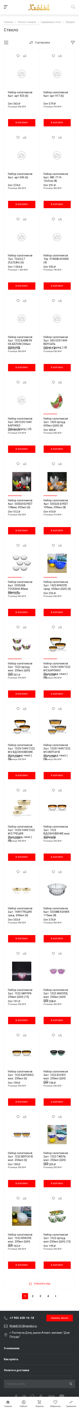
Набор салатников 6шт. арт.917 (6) (55, 94)
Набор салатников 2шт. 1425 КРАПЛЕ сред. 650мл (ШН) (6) (57, 585)
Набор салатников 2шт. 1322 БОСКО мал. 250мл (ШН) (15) (55, 1076)
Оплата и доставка (16, 1370)
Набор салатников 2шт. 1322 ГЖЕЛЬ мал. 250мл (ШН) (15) (55, 1158)
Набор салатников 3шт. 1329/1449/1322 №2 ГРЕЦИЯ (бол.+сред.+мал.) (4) (21, 833)
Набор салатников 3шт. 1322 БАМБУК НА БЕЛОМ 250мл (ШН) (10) (20, 342)
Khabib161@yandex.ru (23, 1326)
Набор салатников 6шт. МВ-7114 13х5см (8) (55, 177)
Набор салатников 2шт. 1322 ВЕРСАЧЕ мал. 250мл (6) (20, 1156)
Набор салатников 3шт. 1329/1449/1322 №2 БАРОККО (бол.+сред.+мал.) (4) (56, 670)
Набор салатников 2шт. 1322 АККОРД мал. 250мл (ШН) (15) (55, 995)
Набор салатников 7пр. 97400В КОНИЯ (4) (56, 259)
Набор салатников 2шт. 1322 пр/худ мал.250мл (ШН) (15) (57, 1238)
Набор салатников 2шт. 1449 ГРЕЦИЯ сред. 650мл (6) (20, 912)
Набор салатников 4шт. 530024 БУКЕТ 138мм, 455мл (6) (20, 504)
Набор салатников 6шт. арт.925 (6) (20, 94)
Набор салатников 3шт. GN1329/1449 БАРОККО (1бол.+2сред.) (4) (20, 424)
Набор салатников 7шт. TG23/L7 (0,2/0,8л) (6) (20, 259)
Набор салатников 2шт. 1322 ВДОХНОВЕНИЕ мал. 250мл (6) (56, 832)
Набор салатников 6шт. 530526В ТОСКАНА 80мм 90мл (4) (20, 587)
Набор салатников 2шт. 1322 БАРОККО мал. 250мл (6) (21, 1075)
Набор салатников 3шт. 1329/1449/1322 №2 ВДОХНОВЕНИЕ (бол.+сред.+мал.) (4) (21, 751)
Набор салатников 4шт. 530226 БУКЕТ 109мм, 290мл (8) (55, 504)
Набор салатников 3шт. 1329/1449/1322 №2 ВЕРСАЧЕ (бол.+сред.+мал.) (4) (56, 751)
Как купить (11, 1359)
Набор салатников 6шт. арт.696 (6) (20, 175)
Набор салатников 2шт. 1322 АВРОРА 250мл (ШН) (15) (20, 993)
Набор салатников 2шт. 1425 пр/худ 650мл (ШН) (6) (55, 422)
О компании (11, 1348)
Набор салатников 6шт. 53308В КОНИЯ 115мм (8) (56, 912)
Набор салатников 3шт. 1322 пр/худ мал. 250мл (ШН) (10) (20, 668)
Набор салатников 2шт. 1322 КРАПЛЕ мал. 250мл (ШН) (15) (20, 1240)
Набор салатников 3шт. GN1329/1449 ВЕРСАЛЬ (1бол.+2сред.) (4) (55, 342)
